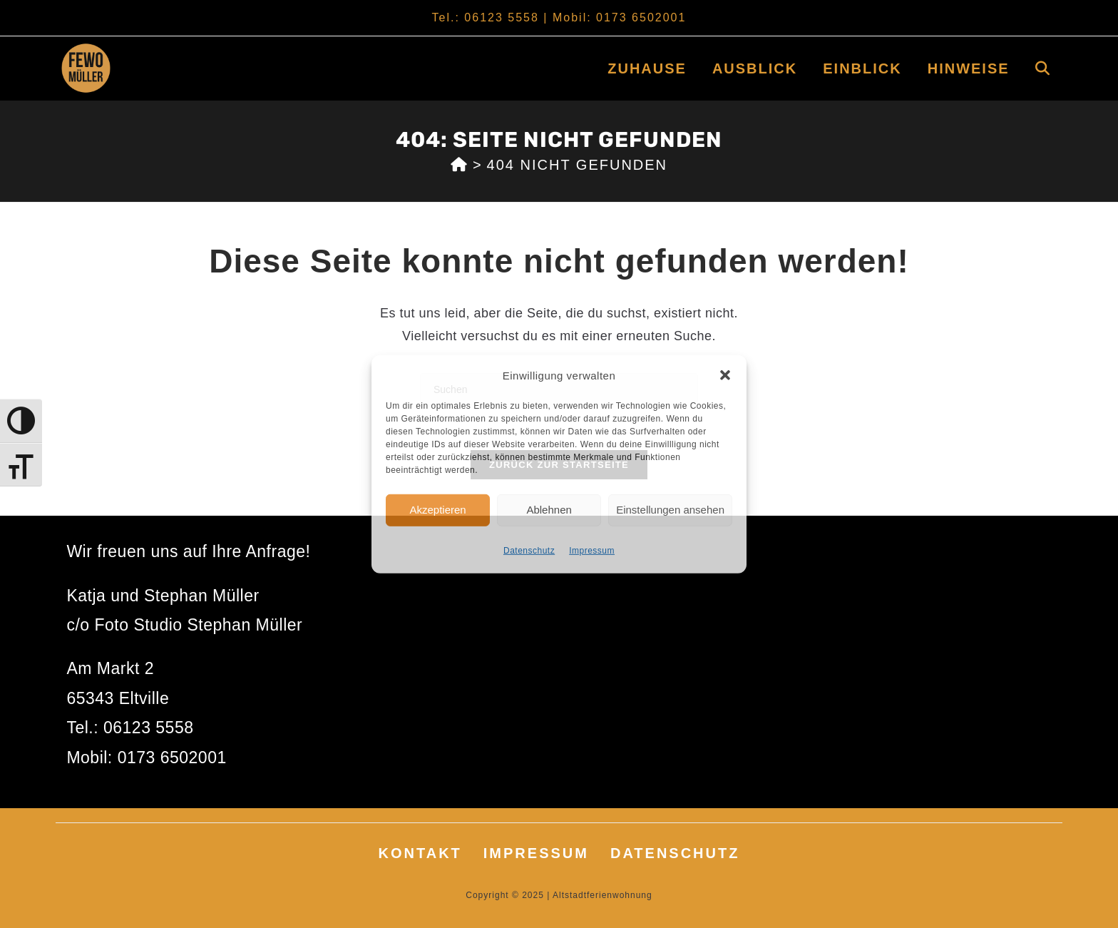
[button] (725, 375)
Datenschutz (529, 550)
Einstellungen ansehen (670, 510)
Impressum (592, 550)
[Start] (459, 165)
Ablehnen (548, 510)
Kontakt (420, 853)
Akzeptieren (437, 510)
